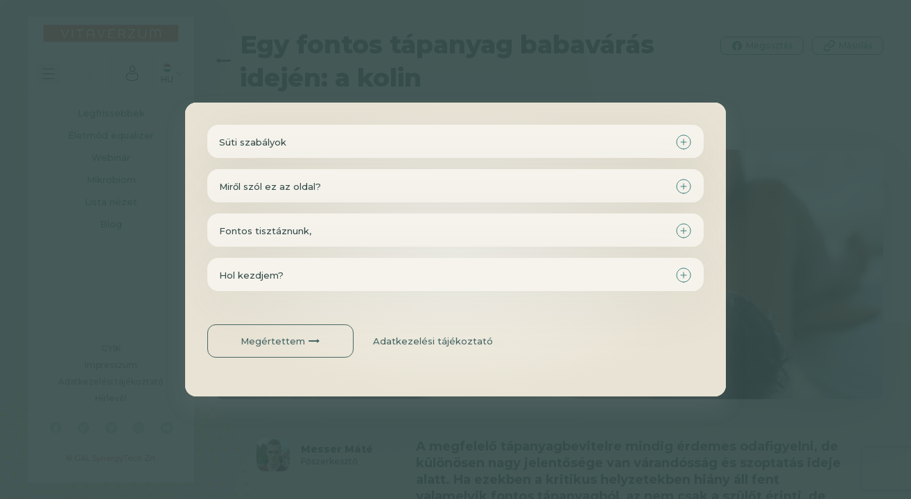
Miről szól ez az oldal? (270, 186)
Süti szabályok (252, 142)
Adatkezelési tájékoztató (433, 341)
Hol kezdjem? (251, 275)
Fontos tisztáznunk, (265, 230)
